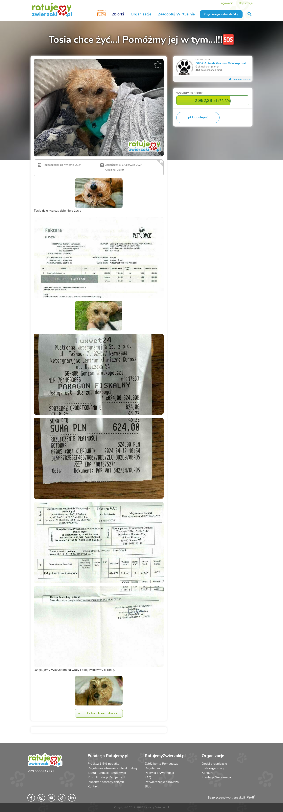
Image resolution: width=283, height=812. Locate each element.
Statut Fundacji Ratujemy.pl (107, 773)
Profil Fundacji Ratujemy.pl (106, 777)
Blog (148, 786)
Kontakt (93, 786)
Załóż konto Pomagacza (161, 764)
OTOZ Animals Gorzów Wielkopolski (221, 63)
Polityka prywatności (159, 773)
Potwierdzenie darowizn (162, 782)
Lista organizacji (213, 768)
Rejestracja (245, 3)
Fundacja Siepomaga (216, 777)
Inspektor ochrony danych (106, 782)
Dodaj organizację (214, 764)
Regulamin (152, 768)
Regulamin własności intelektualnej (112, 768)
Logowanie (226, 3)
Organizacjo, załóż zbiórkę (221, 14)
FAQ (148, 777)
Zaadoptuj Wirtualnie (176, 14)
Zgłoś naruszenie (240, 79)
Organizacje (141, 14)
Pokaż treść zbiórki (97, 713)
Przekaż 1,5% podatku (103, 764)
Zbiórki (118, 14)
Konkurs (207, 773)
